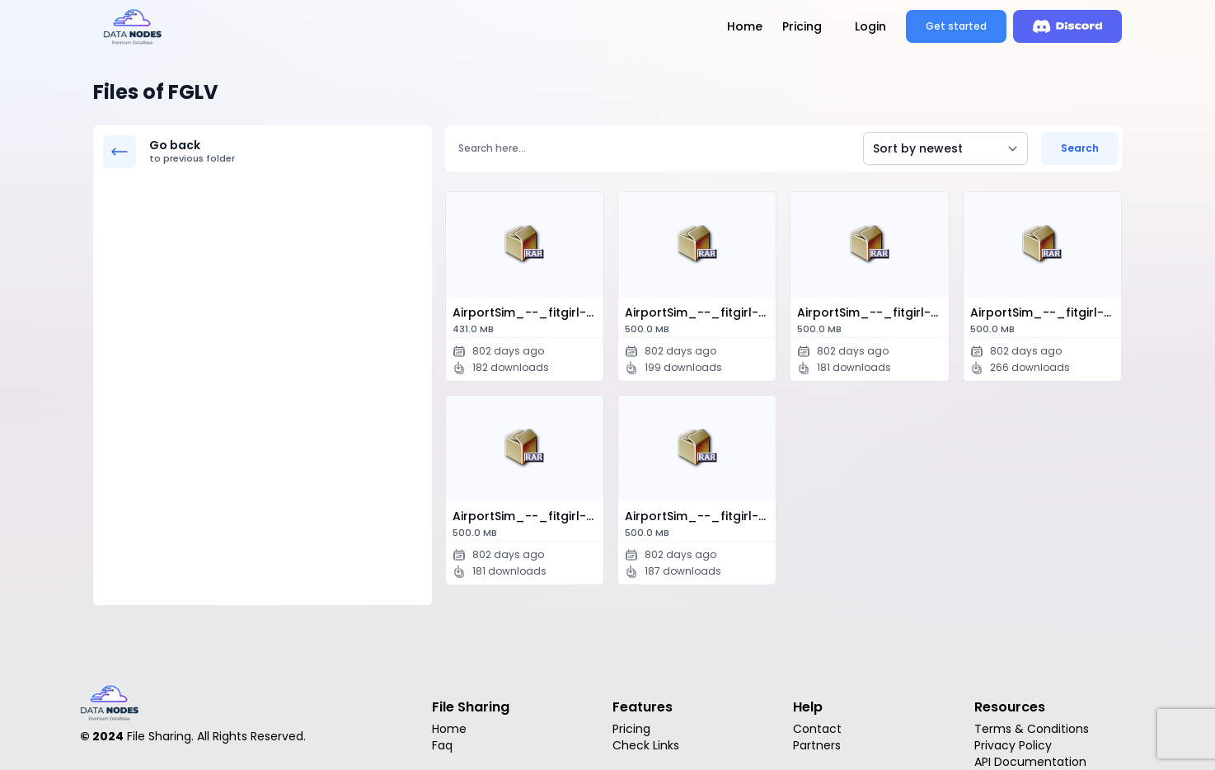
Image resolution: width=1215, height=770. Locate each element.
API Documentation (1030, 762)
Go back (285, 151)
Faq (442, 745)
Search (1080, 148)
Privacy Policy (1013, 745)
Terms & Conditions (1031, 729)
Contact (817, 729)
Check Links (645, 745)
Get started (956, 26)
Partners (817, 745)
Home (744, 26)
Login (870, 26)
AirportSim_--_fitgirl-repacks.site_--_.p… (528, 320)
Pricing (802, 26)
